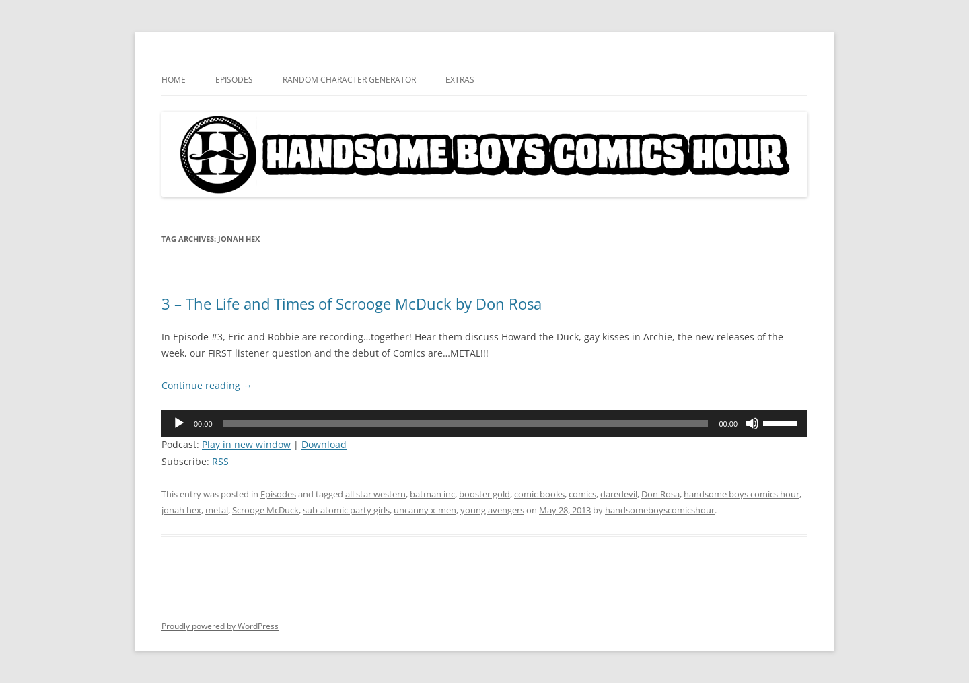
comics (582, 494)
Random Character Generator (349, 79)
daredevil (618, 494)
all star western (375, 494)
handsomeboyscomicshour (660, 510)
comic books (539, 494)
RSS (220, 461)
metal (216, 510)
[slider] (466, 423)
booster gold (484, 494)
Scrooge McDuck (265, 510)
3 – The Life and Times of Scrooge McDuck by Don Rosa (352, 303)
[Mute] (752, 423)
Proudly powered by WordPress (220, 626)
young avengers (492, 510)
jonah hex (181, 510)
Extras (459, 79)
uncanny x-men (425, 510)
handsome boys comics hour (741, 494)
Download (324, 444)
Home (174, 79)
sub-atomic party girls (346, 510)
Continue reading (207, 385)
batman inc (432, 494)
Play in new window (246, 444)
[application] (485, 423)
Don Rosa (660, 494)
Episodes (234, 79)
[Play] (179, 423)
